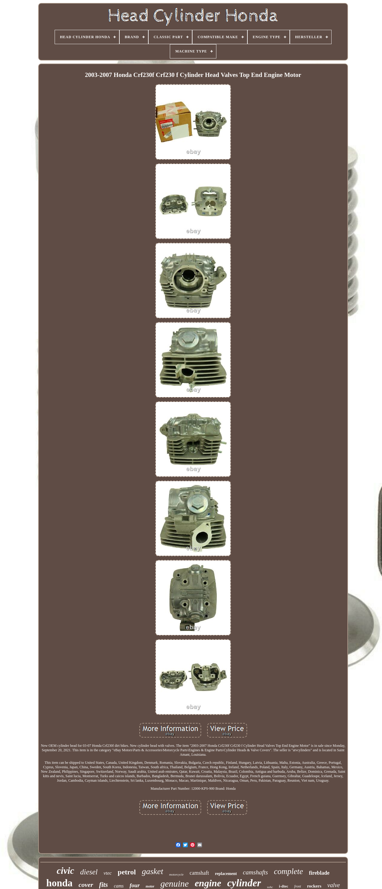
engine (208, 883)
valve (333, 885)
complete (288, 871)
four (135, 885)
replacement (226, 873)
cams (119, 885)
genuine (174, 883)
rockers (314, 886)
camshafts (255, 872)
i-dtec (283, 886)
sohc (270, 887)
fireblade (319, 873)
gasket (152, 871)
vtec (108, 873)
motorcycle (176, 874)
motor (150, 886)
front (297, 886)
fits (103, 884)
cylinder (244, 882)
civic (65, 870)
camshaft (199, 873)
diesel (89, 872)
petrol (127, 872)
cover (85, 884)
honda (59, 883)
